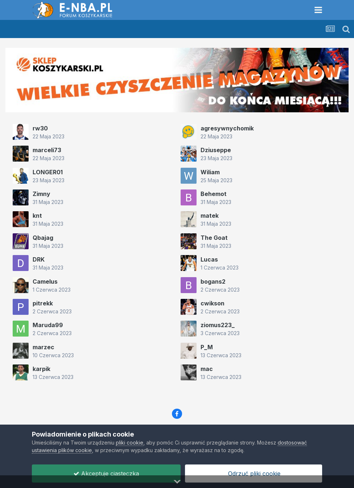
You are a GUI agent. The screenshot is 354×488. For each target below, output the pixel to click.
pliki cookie (129, 442)
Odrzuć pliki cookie (253, 473)
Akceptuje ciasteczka (106, 473)
